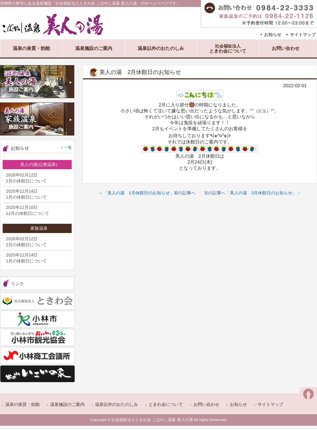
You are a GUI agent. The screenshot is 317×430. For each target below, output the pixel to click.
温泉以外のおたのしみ (116, 404)
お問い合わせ (206, 404)
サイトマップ (303, 34)
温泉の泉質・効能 (22, 404)
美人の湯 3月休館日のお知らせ (261, 192)
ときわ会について (166, 404)
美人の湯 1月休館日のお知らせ (138, 192)
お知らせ (272, 34)
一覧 (68, 147)
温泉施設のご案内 (67, 404)
